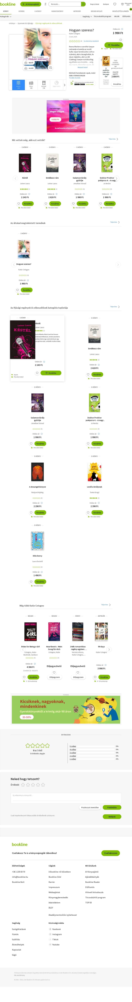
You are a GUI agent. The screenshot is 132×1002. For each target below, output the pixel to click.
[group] (18, 85)
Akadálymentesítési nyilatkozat (63, 915)
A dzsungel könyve (37, 486)
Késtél (25, 178)
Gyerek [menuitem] (21, 11)
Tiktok (53, 939)
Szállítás (16, 939)
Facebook (55, 929)
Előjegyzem (55, 677)
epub (28, 62)
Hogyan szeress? (23, 264)
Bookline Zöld (55, 877)
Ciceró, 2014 (73, 37)
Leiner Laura (25, 183)
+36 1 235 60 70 (18, 871)
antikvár (101, 616)
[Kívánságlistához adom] (120, 40)
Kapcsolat (16, 949)
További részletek (74, 78)
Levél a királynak (94, 486)
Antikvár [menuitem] (77, 11)
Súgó (14, 955)
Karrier (52, 882)
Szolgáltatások (19, 929)
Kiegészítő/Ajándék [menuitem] (122, 10)
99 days (101, 646)
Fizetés (15, 934)
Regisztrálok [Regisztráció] (94, 4)
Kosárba (113, 45)
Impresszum (54, 887)
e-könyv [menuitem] (38, 11)
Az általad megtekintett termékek (28, 223)
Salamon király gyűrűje (79, 179)
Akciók (116, 16)
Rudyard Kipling (37, 492)
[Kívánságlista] (115, 4)
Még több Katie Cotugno (32, 605)
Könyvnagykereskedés (58, 897)
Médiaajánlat (54, 892)
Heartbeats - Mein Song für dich (54, 647)
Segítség (86, 16)
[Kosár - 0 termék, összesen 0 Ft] (126, 4)
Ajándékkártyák (92, 877)
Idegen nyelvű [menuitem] (96, 11)
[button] (64, 85)
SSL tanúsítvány (19, 975)
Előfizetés (126, 16)
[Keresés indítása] (83, 4)
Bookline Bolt (18, 882)
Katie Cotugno (23, 269)
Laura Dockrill (37, 561)
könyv (77, 616)
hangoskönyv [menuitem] (57, 11)
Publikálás (112, 807)
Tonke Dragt (94, 492)
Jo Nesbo (107, 183)
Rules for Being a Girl (30, 646)
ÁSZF (51, 907)
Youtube (54, 944)
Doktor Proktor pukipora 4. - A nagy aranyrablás (107, 179)
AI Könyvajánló (30, 4)
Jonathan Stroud (79, 183)
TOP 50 (88, 902)
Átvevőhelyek (18, 944)
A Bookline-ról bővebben (60, 871)
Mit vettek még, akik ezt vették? (28, 140)
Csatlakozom (110, 853)
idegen (30, 616)
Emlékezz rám (52, 178)
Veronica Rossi (77, 652)
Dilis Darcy (37, 555)
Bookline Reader (92, 882)
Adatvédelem (54, 902)
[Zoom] (50, 67)
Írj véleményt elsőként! (91, 41)
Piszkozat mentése (90, 807)
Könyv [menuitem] (5, 11)
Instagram (55, 934)
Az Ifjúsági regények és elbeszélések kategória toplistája (39, 307)
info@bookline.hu (20, 877)
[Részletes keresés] (45, 4)
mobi (28, 68)
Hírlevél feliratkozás (94, 892)
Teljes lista (114, 139)
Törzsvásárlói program (102, 16)
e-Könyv (25, 147)
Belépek (112, 816)
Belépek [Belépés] (106, 4)
